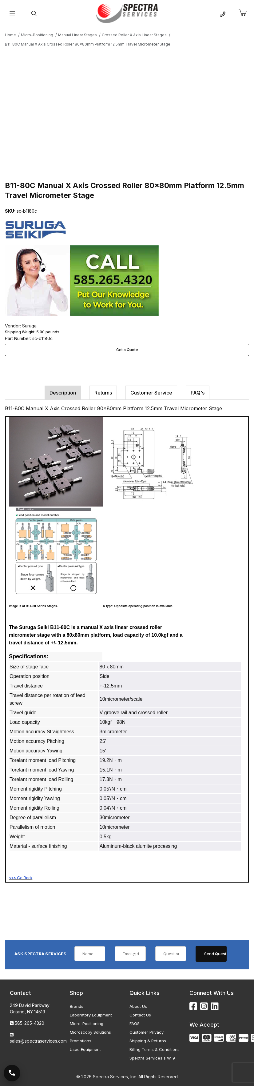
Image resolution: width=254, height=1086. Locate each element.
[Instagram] (204, 1006)
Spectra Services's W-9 (152, 1058)
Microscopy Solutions (90, 1032)
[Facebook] (193, 1006)
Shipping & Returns (147, 1040)
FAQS (134, 1023)
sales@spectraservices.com (38, 1041)
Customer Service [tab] (151, 393)
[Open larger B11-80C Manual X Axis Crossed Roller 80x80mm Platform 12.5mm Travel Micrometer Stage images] (127, 112)
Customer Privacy (146, 1032)
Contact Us (140, 1014)
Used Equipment (85, 1049)
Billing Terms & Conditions (154, 1049)
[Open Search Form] (34, 13)
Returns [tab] (103, 393)
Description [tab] (63, 393)
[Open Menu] (12, 13)
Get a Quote (127, 349)
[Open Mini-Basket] (245, 13)
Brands (76, 1006)
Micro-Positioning (86, 1023)
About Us (138, 1006)
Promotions (80, 1040)
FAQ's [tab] (197, 393)
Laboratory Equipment (91, 1014)
